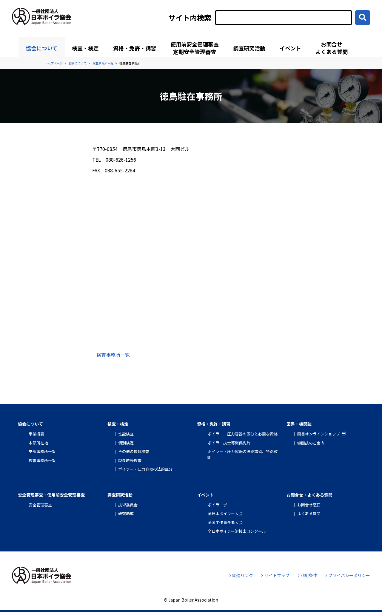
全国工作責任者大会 (225, 522)
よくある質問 (309, 513)
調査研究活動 (249, 48)
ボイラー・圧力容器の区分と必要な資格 (243, 434)
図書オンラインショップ (318, 434)
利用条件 (307, 575)
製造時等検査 (129, 460)
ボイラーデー (219, 505)
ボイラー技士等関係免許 (229, 443)
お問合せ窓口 (309, 505)
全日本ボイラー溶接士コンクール (237, 531)
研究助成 (126, 513)
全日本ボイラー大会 (225, 513)
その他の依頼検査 (133, 451)
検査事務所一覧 (113, 354)
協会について (42, 48)
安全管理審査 (40, 505)
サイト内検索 (189, 17)
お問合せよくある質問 (331, 47)
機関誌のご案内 (310, 443)
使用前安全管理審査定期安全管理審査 (194, 47)
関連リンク (241, 575)
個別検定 (126, 443)
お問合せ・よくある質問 (309, 495)
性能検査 (126, 434)
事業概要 (36, 434)
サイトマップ (275, 575)
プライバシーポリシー (348, 575)
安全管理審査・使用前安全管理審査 (51, 495)
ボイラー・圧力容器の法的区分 (145, 469)
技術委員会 (128, 505)
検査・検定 (85, 48)
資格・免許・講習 (134, 48)
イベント (290, 48)
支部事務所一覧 (42, 451)
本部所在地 (38, 443)
